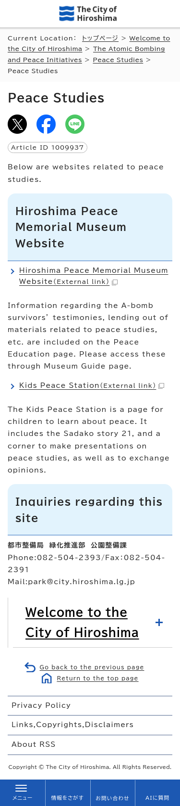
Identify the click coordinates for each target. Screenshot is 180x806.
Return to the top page (97, 678)
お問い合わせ (112, 798)
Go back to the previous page (92, 667)
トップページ (100, 38)
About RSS (34, 744)
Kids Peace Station (91, 385)
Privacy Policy (41, 705)
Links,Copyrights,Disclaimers (73, 724)
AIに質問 (157, 797)
